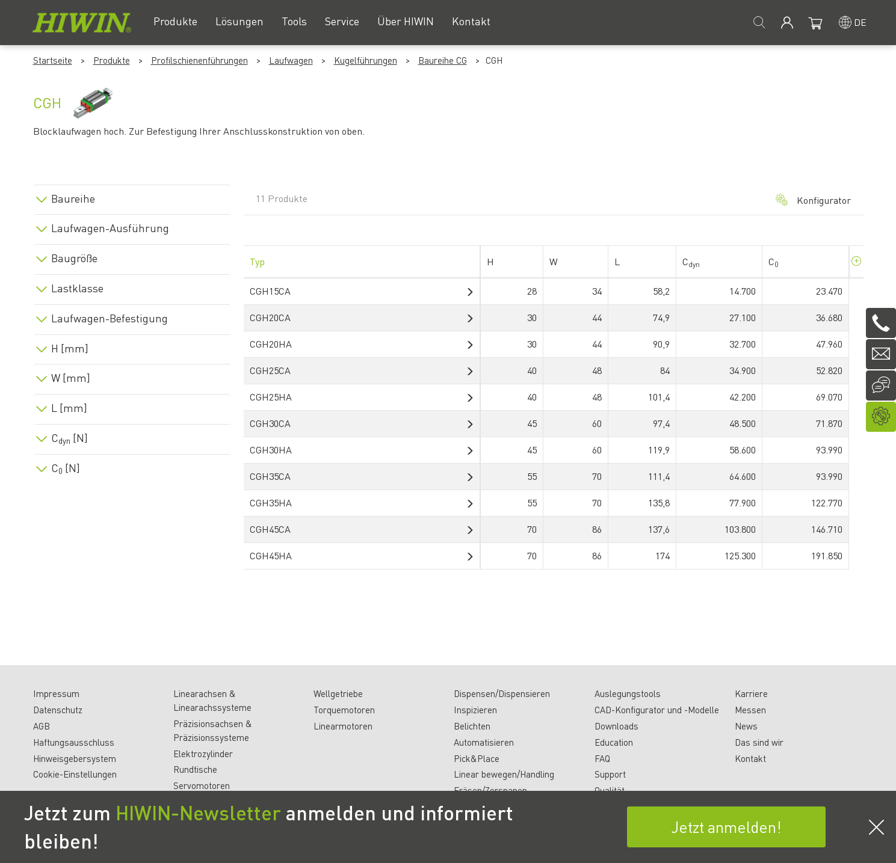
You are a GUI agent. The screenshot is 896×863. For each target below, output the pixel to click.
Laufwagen (291, 60)
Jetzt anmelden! (726, 827)
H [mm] (69, 348)
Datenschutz (57, 710)
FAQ (602, 758)
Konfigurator (813, 200)
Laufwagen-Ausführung (110, 228)
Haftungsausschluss (73, 742)
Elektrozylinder (203, 754)
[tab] (132, 196)
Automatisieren (484, 742)
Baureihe (73, 198)
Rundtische (195, 769)
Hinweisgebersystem (74, 758)
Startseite (52, 60)
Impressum (56, 693)
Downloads (616, 726)
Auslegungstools (628, 693)
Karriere (751, 693)
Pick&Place (476, 758)
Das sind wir (759, 742)
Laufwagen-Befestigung (109, 318)
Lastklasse (77, 288)
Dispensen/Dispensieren (502, 693)
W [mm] (70, 378)
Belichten (472, 726)
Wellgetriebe (338, 693)
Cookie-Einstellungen (75, 774)
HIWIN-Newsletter (198, 812)
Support (610, 774)
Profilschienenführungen (199, 60)
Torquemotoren (344, 710)
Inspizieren (475, 710)
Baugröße (74, 258)
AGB (41, 726)
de (860, 22)
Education (614, 742)
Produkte (111, 60)
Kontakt (750, 758)
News (746, 726)
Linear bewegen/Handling (504, 774)
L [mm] (69, 408)
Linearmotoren (343, 726)
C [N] (69, 438)
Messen (750, 710)
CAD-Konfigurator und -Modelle (657, 710)
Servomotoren (201, 785)
